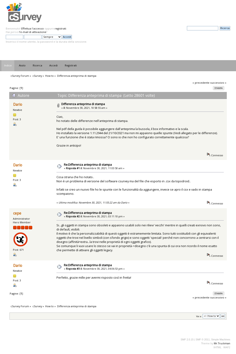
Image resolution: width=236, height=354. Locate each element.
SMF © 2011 (203, 339)
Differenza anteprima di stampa (83, 104)
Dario (17, 104)
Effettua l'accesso (32, 28)
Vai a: (199, 316)
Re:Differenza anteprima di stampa (88, 164)
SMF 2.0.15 (187, 339)
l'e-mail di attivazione (32, 32)
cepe (17, 213)
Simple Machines (220, 339)
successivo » (218, 82)
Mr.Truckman (222, 343)
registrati (60, 28)
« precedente (200, 82)
